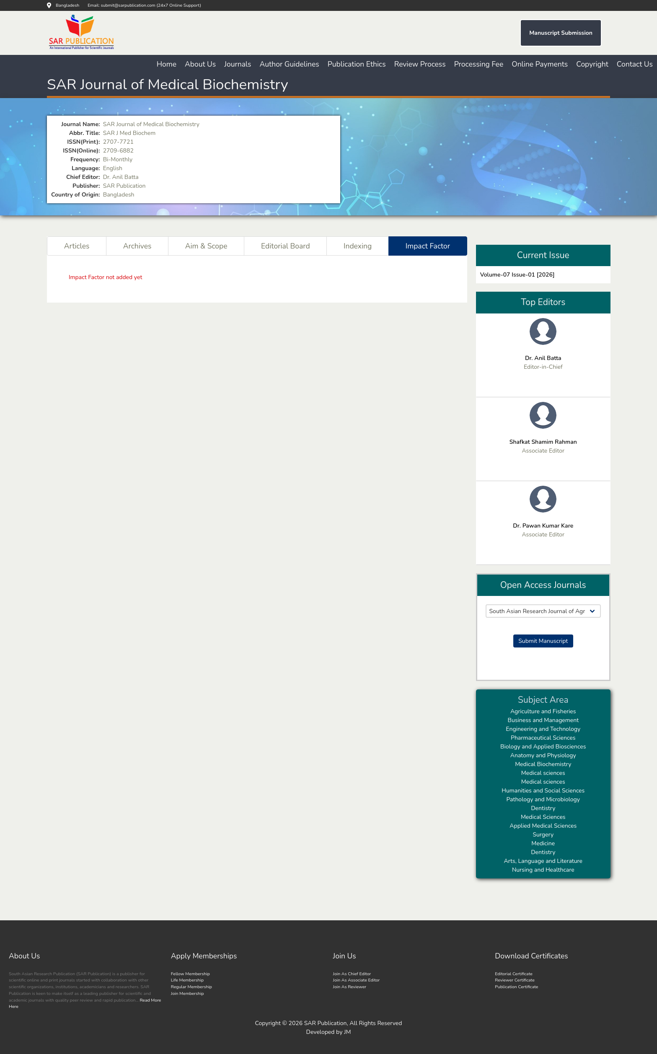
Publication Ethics (357, 64)
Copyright (592, 64)
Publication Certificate (516, 987)
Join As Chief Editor (352, 974)
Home (166, 64)
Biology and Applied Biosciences (543, 747)
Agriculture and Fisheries (543, 711)
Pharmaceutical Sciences (543, 738)
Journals (237, 64)
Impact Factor (428, 246)
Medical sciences (543, 773)
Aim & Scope (206, 246)
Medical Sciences (543, 817)
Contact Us (635, 64)
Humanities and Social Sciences (543, 791)
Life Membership (187, 980)
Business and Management (543, 720)
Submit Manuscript (543, 641)
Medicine (543, 843)
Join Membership (187, 993)
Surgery (543, 835)
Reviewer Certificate (515, 980)
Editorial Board (285, 246)
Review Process (420, 64)
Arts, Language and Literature (543, 861)
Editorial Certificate (514, 974)
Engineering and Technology (543, 729)
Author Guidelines (289, 64)
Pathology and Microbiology (543, 799)
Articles (77, 246)
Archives (137, 246)
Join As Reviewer (350, 987)
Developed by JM (328, 1032)
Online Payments (540, 64)
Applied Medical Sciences (543, 826)
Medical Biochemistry (543, 764)
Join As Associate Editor (356, 980)
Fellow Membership (190, 974)
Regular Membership (191, 987)
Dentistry (543, 808)
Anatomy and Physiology (543, 755)
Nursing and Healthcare (543, 870)
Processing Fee (479, 64)
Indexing (358, 246)
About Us (200, 64)
